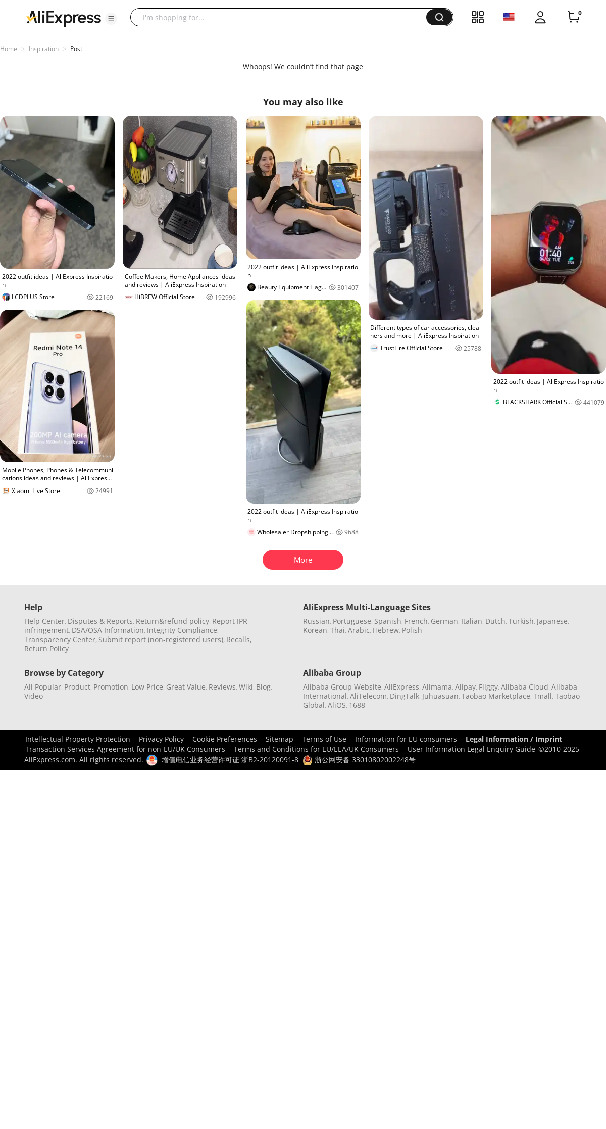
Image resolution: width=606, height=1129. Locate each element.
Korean (315, 630)
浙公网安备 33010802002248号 (359, 759)
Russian (316, 621)
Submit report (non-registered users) (160, 639)
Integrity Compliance (182, 630)
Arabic (359, 630)
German (444, 621)
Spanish (387, 621)
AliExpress (401, 687)
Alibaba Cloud (524, 687)
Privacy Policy (161, 739)
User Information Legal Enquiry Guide (471, 749)
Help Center (44, 621)
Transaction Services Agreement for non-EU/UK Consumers (125, 749)
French (416, 621)
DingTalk (404, 696)
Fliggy (488, 687)
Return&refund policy (172, 621)
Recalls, (239, 639)
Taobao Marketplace (496, 696)
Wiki (246, 687)
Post (76, 48)
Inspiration (44, 48)
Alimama (437, 687)
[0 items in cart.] (574, 17)
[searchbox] (282, 17)
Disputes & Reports (100, 621)
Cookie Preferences (224, 739)
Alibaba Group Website (342, 687)
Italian (471, 621)
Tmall (542, 696)
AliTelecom (368, 696)
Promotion (110, 687)
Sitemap (279, 739)
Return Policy (46, 648)
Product (77, 687)
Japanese (552, 621)
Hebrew (386, 630)
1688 (357, 705)
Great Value (186, 687)
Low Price (147, 687)
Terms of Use (324, 739)
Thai (337, 630)
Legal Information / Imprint (514, 739)
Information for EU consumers (406, 739)
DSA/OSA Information (108, 630)
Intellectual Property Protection (77, 739)
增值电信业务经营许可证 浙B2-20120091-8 (230, 759)
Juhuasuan (440, 696)
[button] (111, 19)
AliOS (337, 705)
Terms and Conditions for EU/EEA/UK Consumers (316, 749)
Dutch (495, 621)
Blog (263, 687)
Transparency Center (59, 639)
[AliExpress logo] (63, 18)
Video (33, 696)
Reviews (222, 687)
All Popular (42, 687)
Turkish (521, 621)
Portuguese (352, 621)
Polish (412, 630)
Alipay (465, 687)
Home (8, 48)
